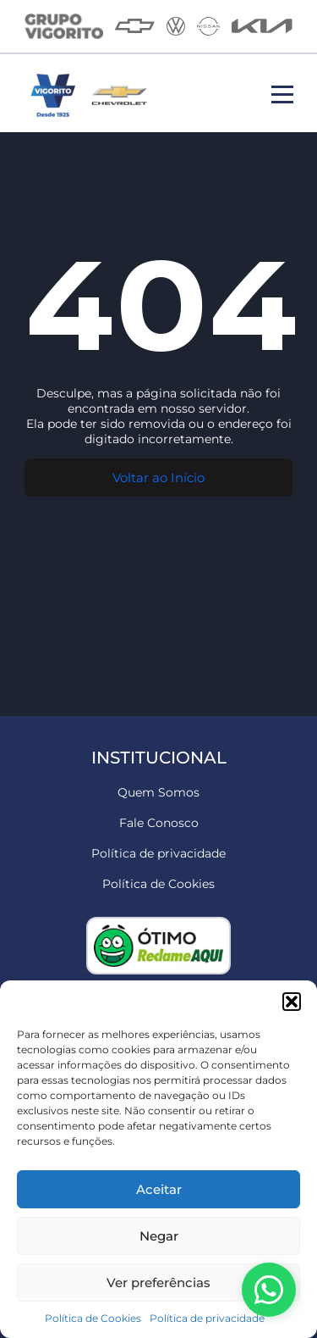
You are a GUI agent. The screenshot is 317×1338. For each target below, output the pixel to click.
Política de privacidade (207, 1318)
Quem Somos (158, 792)
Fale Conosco (159, 822)
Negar (158, 1236)
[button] (291, 1001)
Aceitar (159, 1189)
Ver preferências (158, 1282)
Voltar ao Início (158, 477)
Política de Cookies (93, 1318)
